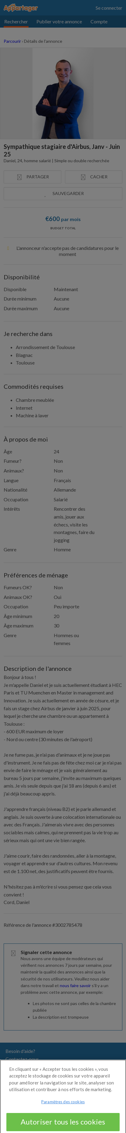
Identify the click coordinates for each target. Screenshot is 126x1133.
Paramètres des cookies (63, 1104)
